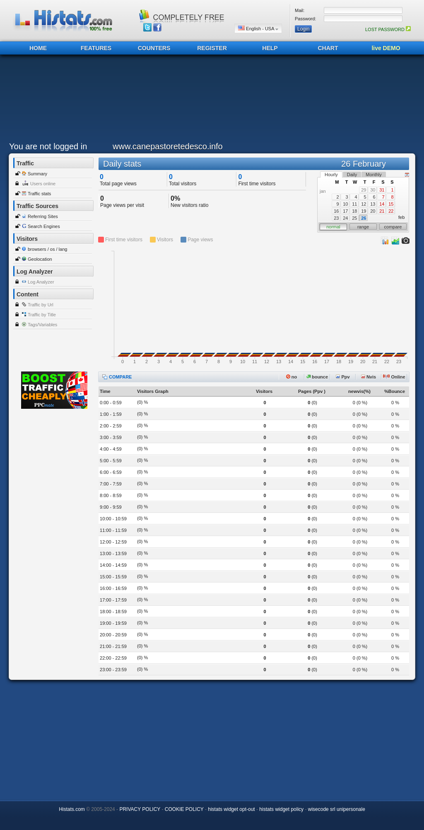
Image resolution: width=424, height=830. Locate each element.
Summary (37, 173)
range (363, 226)
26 (363, 218)
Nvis (368, 376)
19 (363, 211)
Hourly (331, 174)
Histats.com (72, 809)
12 (363, 203)
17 (345, 211)
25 (354, 218)
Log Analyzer (41, 281)
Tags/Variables (42, 324)
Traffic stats (39, 193)
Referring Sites (43, 216)
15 (390, 203)
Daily (352, 174)
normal (333, 226)
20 (372, 211)
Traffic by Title (42, 314)
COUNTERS (154, 48)
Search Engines (44, 226)
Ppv (342, 376)
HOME (38, 48)
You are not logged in (48, 146)
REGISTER (212, 48)
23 (336, 218)
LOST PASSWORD (388, 29)
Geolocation (40, 259)
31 (381, 189)
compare (393, 226)
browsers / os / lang (47, 249)
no (291, 376)
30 (372, 189)
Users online (42, 183)
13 (372, 203)
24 (345, 218)
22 (390, 211)
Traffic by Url (40, 304)
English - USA (258, 28)
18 (354, 211)
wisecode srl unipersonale (336, 809)
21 (381, 211)
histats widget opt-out (231, 809)
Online (394, 376)
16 (336, 211)
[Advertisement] (210, 100)
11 (354, 203)
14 (381, 203)
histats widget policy (281, 809)
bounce (317, 376)
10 (345, 203)
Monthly (374, 174)
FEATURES (96, 48)
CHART (328, 48)
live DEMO (385, 48)
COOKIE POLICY (184, 809)
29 (363, 189)
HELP (269, 48)
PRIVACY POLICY (139, 809)
